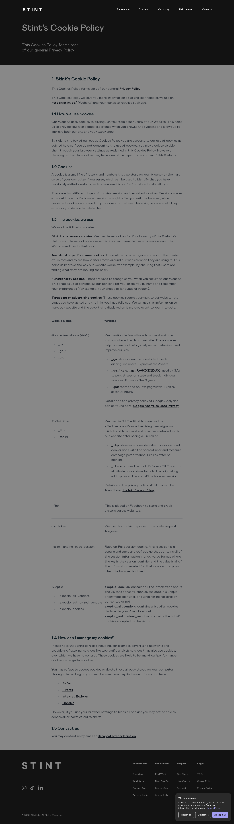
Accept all (220, 815)
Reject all (186, 815)
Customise (203, 815)
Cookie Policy (213, 808)
